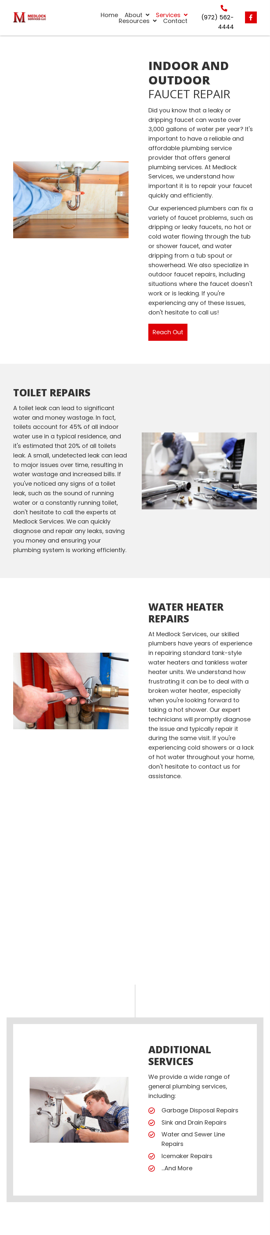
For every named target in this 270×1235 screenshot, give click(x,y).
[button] (251, 17)
